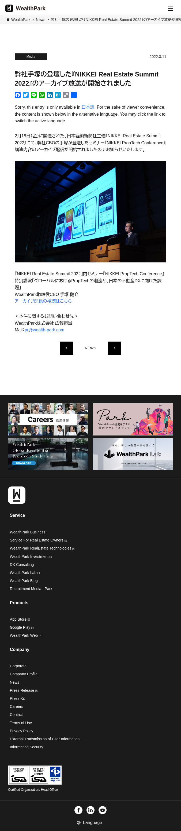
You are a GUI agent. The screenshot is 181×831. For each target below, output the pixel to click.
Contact (16, 714)
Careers (16, 706)
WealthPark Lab (23, 572)
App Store (20, 619)
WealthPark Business (28, 532)
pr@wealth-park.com (44, 330)
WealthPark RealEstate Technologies (42, 548)
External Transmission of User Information (45, 739)
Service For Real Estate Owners (38, 540)
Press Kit (17, 698)
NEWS (90, 348)
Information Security (26, 747)
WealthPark (21, 19)
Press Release (23, 690)
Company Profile (24, 674)
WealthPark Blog (24, 581)
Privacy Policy (21, 731)
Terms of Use (21, 723)
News (40, 19)
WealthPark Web (25, 635)
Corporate (18, 666)
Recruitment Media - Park (31, 589)
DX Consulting (22, 564)
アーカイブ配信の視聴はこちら (43, 301)
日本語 (88, 107)
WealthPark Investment (31, 556)
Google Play (21, 627)
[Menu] (170, 8)
